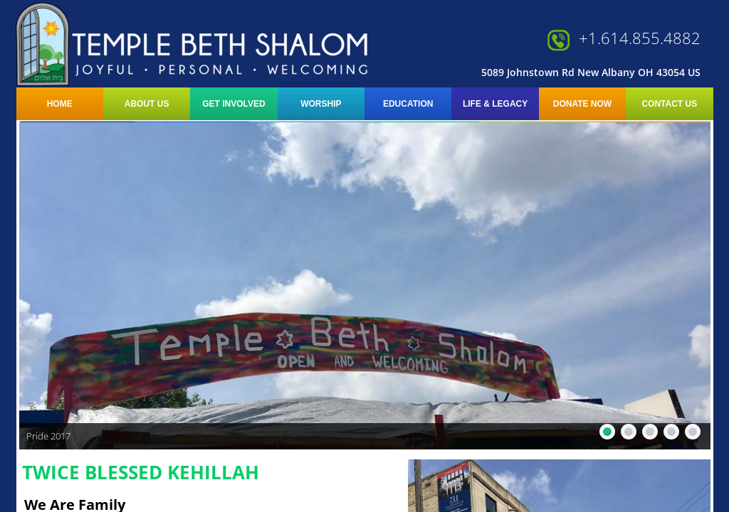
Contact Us (669, 104)
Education (408, 104)
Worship (320, 104)
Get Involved (233, 104)
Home (60, 104)
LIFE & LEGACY (495, 104)
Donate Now (582, 104)
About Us (147, 104)
